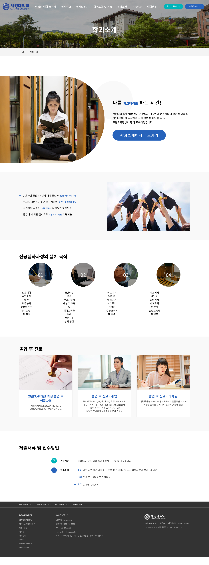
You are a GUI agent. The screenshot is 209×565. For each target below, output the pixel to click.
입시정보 (66, 7)
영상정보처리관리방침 (27, 532)
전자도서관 (77, 512)
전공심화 (137, 7)
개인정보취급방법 (25, 528)
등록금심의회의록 (25, 551)
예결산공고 (23, 536)
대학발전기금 (24, 555)
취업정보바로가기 (44, 512)
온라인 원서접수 (173, 6)
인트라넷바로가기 (62, 512)
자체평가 (22, 540)
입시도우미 (82, 7)
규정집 (21, 547)
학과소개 (122, 7)
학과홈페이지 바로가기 (139, 135)
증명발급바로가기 (26, 512)
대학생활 (152, 7)
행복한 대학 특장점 (45, 7)
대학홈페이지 (194, 6)
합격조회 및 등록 (103, 7)
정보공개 (22, 544)
